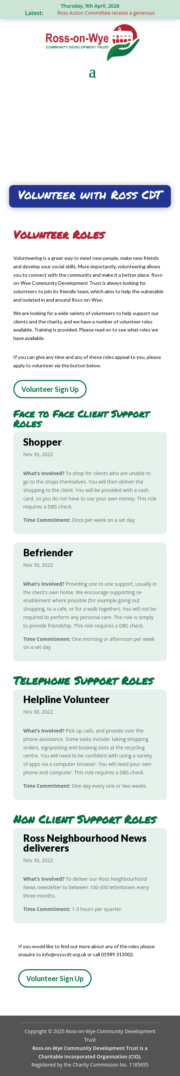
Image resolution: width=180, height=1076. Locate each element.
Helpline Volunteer (66, 699)
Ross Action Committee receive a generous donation (116, 12)
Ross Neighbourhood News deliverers (85, 843)
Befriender (48, 552)
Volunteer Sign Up (50, 389)
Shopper (42, 442)
